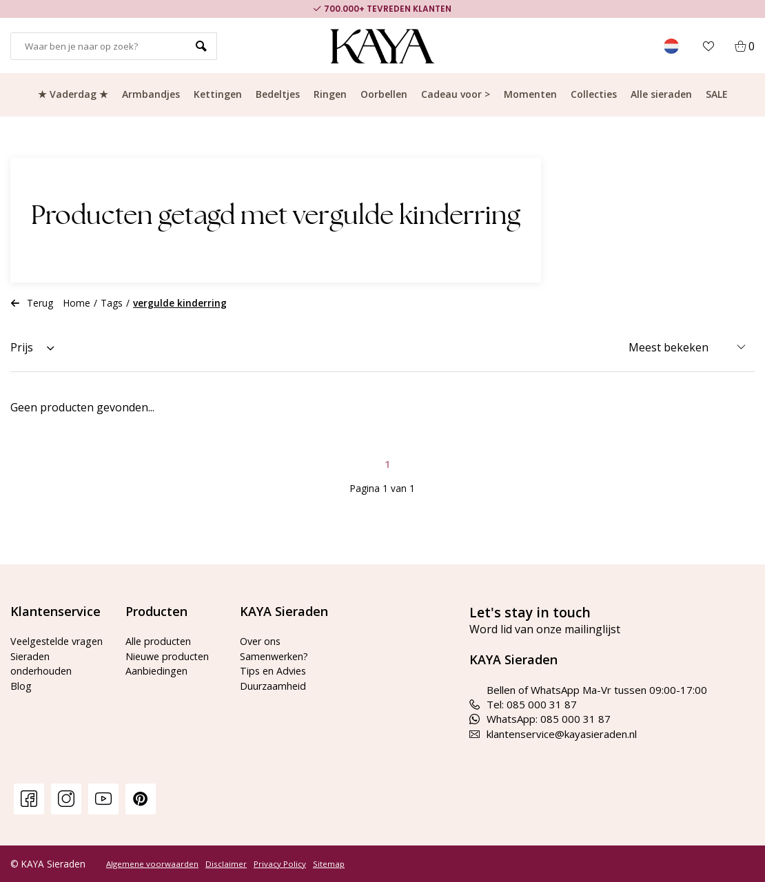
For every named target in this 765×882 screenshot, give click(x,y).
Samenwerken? (276, 656)
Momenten (530, 94)
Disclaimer (226, 864)
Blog (21, 700)
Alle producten (159, 641)
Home (76, 302)
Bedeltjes (278, 94)
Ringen (330, 94)
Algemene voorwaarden (152, 864)
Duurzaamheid (274, 686)
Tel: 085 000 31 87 (523, 704)
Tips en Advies (274, 670)
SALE (717, 94)
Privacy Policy (280, 864)
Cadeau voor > (455, 94)
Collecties (594, 94)
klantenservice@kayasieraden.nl (553, 734)
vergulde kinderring (180, 302)
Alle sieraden (661, 94)
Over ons (262, 641)
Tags (112, 302)
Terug (31, 302)
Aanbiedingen (157, 670)
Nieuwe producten (169, 656)
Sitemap (329, 864)
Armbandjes (151, 94)
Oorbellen (383, 94)
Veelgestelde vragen (42, 648)
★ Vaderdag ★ (73, 94)
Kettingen (218, 94)
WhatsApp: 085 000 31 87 (540, 719)
